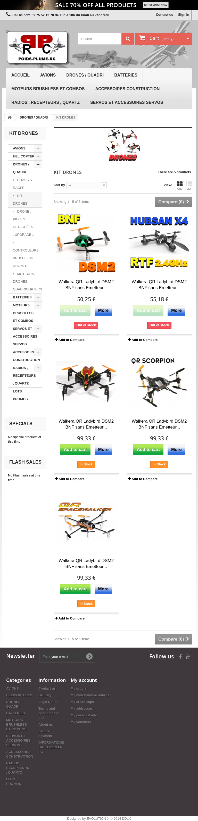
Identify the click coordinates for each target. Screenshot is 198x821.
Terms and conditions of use (49, 713)
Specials (20, 423)
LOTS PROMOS (20, 395)
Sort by (59, 185)
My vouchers (81, 722)
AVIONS (48, 75)
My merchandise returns (90, 695)
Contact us (164, 14)
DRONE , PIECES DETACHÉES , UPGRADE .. (23, 223)
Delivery (45, 695)
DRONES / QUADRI (85, 75)
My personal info (84, 715)
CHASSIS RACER (22, 184)
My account (84, 680)
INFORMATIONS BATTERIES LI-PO (51, 747)
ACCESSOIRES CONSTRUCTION (127, 89)
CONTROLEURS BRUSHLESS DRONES (26, 258)
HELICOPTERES (26, 156)
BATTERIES (125, 75)
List (189, 185)
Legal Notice (48, 702)
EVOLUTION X (98, 818)
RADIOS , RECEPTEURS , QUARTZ (45, 102)
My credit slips (82, 702)
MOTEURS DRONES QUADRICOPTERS (27, 281)
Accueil (20, 75)
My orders (79, 688)
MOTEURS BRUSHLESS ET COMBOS (48, 89)
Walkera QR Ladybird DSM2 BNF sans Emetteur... (86, 284)
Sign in (183, 14)
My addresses (82, 708)
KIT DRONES (20, 199)
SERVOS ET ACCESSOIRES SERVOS (126, 102)
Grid (180, 185)
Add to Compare (72, 340)
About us (45, 724)
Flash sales (25, 462)
